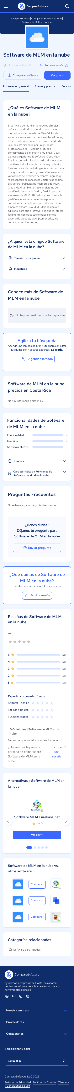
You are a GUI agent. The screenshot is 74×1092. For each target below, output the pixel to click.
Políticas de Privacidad (18, 1082)
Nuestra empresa (37, 1011)
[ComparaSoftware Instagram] (27, 996)
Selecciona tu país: (17, 1049)
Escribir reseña (37, 595)
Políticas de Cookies (44, 1082)
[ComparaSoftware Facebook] (20, 996)
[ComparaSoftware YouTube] (14, 996)
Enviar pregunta (37, 548)
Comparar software (23, 75)
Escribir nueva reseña (54, 65)
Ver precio (57, 75)
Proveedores (37, 1022)
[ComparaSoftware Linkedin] (7, 996)
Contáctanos (37, 1034)
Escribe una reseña (59, 751)
